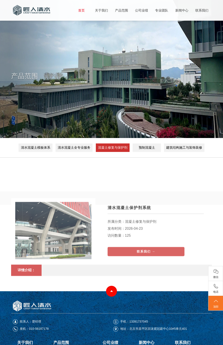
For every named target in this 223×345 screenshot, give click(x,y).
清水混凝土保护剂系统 (129, 227)
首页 (81, 10)
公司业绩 (141, 10)
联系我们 (201, 10)
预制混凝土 (147, 147)
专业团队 (161, 10)
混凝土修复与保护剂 (112, 147)
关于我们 (101, 10)
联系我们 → (146, 271)
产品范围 (121, 10)
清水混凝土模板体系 (35, 147)
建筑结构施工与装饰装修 (184, 147)
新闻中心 (181, 10)
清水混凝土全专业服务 (74, 147)
